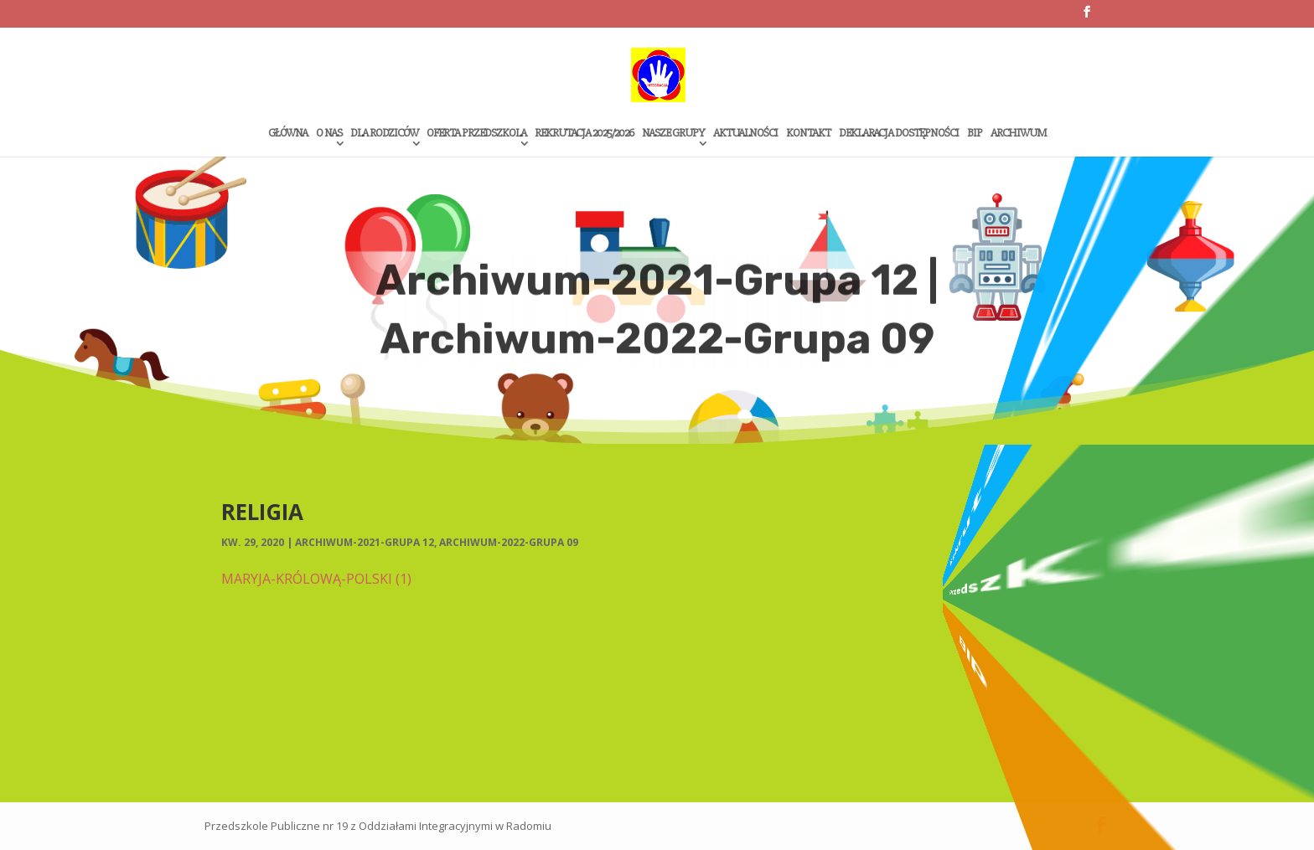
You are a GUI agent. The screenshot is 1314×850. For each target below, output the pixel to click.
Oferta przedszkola (476, 133)
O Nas (329, 133)
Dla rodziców (384, 133)
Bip (974, 133)
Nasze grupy (673, 133)
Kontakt (808, 133)
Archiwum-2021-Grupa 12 (364, 542)
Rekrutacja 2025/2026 (584, 133)
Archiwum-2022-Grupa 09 (508, 542)
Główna (288, 133)
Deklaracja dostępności (899, 133)
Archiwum (1018, 133)
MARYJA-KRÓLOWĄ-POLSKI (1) (316, 578)
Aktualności (745, 133)
